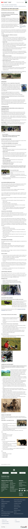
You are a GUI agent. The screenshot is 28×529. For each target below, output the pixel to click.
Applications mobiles (5, 521)
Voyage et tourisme (4, 503)
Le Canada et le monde (17, 503)
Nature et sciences (13, 490)
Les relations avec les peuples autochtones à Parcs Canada (5, 487)
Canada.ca (2, 4)
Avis (2, 491)
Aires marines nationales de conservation (12, 487)
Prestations (3, 506)
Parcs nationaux (12, 485)
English (26, 0)
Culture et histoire (13, 491)
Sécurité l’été (16, 6)
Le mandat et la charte (5, 482)
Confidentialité (17, 521)
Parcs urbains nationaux (14, 489)
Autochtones (16, 508)
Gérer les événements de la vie (18, 513)
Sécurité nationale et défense (5, 513)
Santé (2, 508)
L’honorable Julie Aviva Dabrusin (22, 484)
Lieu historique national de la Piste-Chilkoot (7, 6)
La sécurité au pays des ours (22, 6)
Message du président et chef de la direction (5, 485)
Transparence (3, 483)
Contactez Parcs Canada (5, 477)
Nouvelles (11, 482)
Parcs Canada (6, 4)
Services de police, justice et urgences (19, 499)
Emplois (2, 499)
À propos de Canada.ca (5, 523)
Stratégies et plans (4, 489)
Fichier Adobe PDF (23, 26)
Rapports (2, 490)
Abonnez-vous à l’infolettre (21, 493)
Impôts (2, 510)
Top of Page (3, 526)
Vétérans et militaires (17, 510)
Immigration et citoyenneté (5, 501)
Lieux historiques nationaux (13, 4)
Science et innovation (17, 506)
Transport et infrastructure (18, 501)
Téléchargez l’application (21, 495)
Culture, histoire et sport (5, 515)
